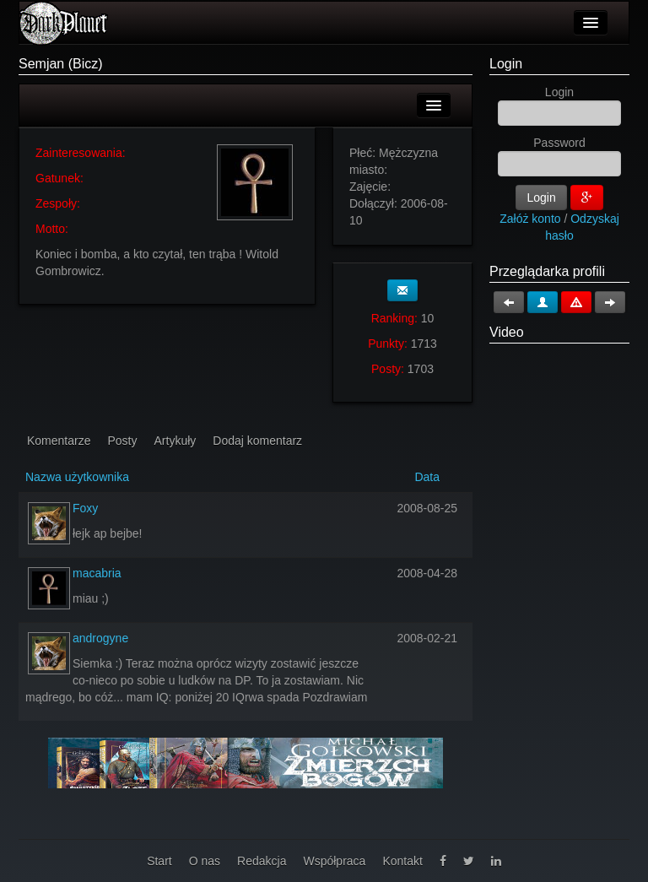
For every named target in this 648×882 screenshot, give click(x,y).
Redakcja (261, 861)
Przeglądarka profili (547, 271)
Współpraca (334, 861)
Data (427, 477)
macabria (97, 573)
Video (506, 332)
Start (159, 861)
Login (505, 64)
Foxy (85, 508)
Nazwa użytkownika (77, 477)
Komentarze (58, 440)
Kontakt (402, 861)
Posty (122, 440)
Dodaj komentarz (257, 440)
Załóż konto (530, 218)
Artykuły (175, 440)
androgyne (100, 638)
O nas (204, 861)
